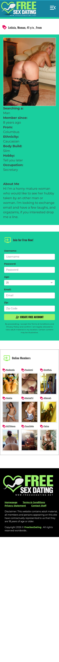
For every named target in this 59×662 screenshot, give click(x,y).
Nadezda (8, 370)
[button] (53, 6)
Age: (6, 277)
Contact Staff (38, 505)
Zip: (6, 302)
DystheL (46, 370)
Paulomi (27, 370)
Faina (44, 426)
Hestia (7, 398)
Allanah (45, 398)
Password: (10, 263)
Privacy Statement (15, 505)
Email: (7, 289)
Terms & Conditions (34, 502)
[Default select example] (29, 282)
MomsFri (27, 398)
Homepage (11, 502)
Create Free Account (30, 317)
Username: (10, 250)
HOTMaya (8, 426)
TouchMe (27, 426)
